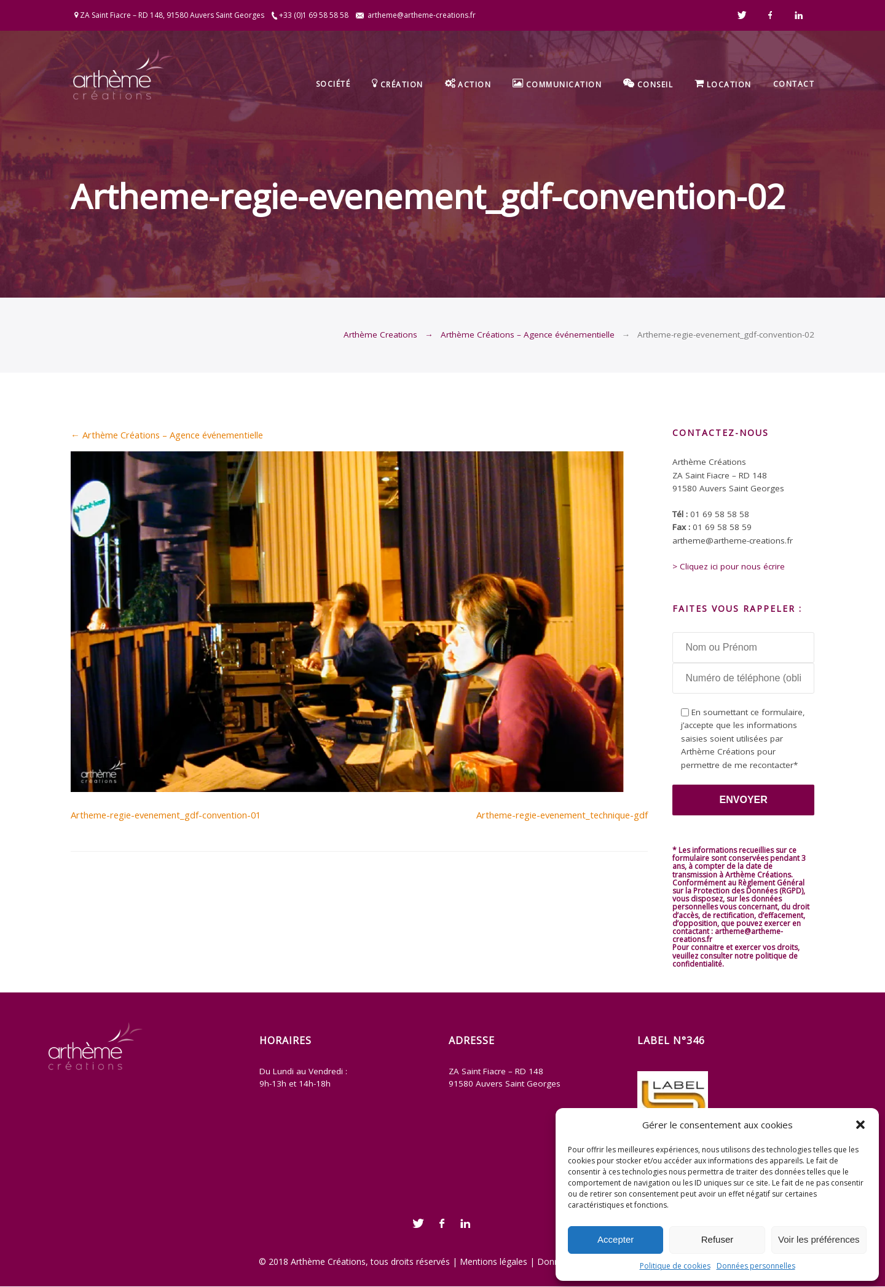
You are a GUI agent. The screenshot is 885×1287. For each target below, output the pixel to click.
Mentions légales (493, 1261)
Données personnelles (756, 1266)
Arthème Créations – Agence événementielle (528, 334)
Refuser (717, 1239)
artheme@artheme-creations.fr (422, 15)
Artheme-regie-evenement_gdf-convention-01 (166, 815)
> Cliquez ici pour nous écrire (728, 566)
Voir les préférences (819, 1239)
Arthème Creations (380, 334)
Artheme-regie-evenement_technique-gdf (562, 815)
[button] (860, 1125)
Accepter (615, 1239)
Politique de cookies (675, 1266)
